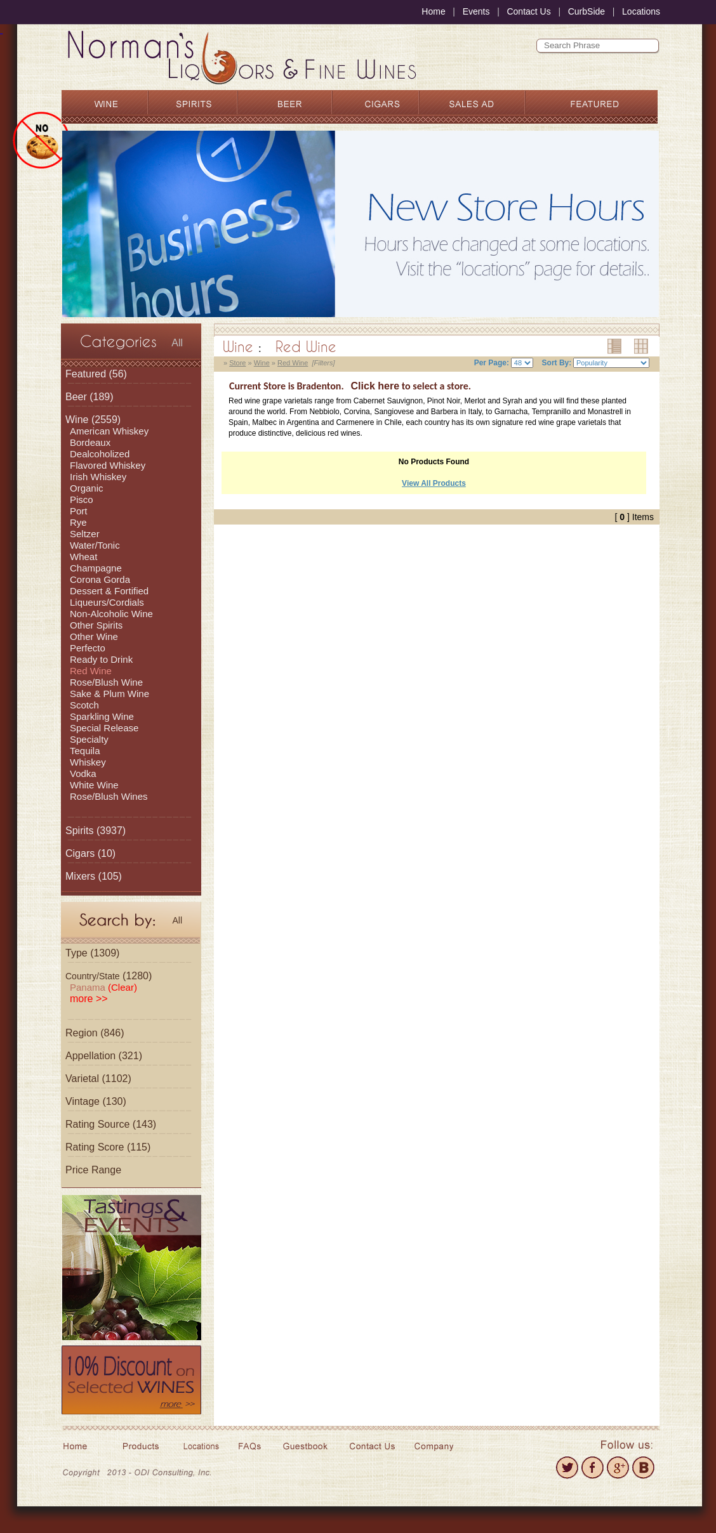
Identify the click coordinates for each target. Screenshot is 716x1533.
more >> (89, 998)
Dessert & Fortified (109, 590)
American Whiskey (109, 431)
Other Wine (94, 636)
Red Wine (91, 670)
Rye (78, 522)
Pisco (81, 499)
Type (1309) (92, 953)
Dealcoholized (99, 453)
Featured (85, 374)
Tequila (85, 750)
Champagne (96, 568)
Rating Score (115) (107, 1147)
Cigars (80, 853)
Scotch (84, 705)
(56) (96, 374)
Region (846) (94, 1032)
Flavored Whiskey (107, 465)
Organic (86, 488)
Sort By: (557, 362)
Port (79, 511)
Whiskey (88, 762)
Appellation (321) (103, 1055)
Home (433, 11)
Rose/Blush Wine (106, 682)
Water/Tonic (95, 545)
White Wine (94, 785)
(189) (89, 396)
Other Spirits (96, 625)
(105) (93, 876)
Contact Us (528, 11)
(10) (90, 853)
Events (476, 11)
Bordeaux (90, 442)
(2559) (93, 419)
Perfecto (87, 648)
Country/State (92, 976)
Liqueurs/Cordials (107, 602)
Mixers (80, 876)
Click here (375, 386)
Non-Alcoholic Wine (111, 613)
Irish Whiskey (98, 476)
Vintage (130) (95, 1101)
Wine (76, 419)
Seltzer (85, 533)
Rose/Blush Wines (109, 796)
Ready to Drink (101, 659)
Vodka (83, 773)
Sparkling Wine (102, 716)
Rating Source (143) (110, 1124)
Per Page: (491, 362)
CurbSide (586, 11)
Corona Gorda (100, 579)
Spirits (79, 830)
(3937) (95, 830)
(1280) (108, 975)
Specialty (89, 739)
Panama (103, 987)
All (177, 342)
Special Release (104, 727)
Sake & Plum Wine (109, 693)
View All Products (434, 483)
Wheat (83, 556)
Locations (641, 11)
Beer (76, 396)
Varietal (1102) (98, 1078)
